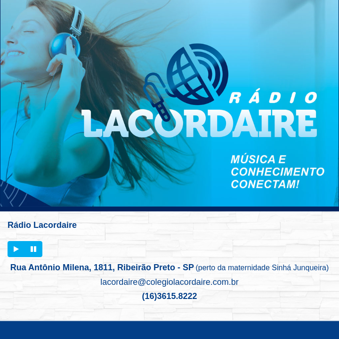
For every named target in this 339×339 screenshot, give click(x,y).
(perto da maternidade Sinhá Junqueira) (262, 268)
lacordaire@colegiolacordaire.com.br (169, 282)
